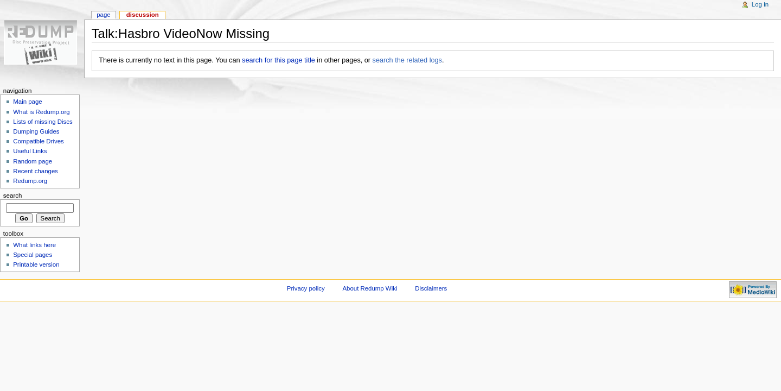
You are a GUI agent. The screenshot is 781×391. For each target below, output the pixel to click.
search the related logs (407, 60)
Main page (27, 101)
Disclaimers (431, 288)
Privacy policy (306, 288)
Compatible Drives (38, 141)
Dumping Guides (36, 131)
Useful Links (30, 151)
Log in (760, 4)
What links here (34, 245)
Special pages (32, 254)
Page (103, 14)
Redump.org (30, 181)
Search (12, 195)
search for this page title (278, 60)
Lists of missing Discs (42, 121)
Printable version (36, 264)
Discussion (142, 14)
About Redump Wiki (370, 288)
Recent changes (35, 171)
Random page (32, 161)
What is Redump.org (41, 112)
